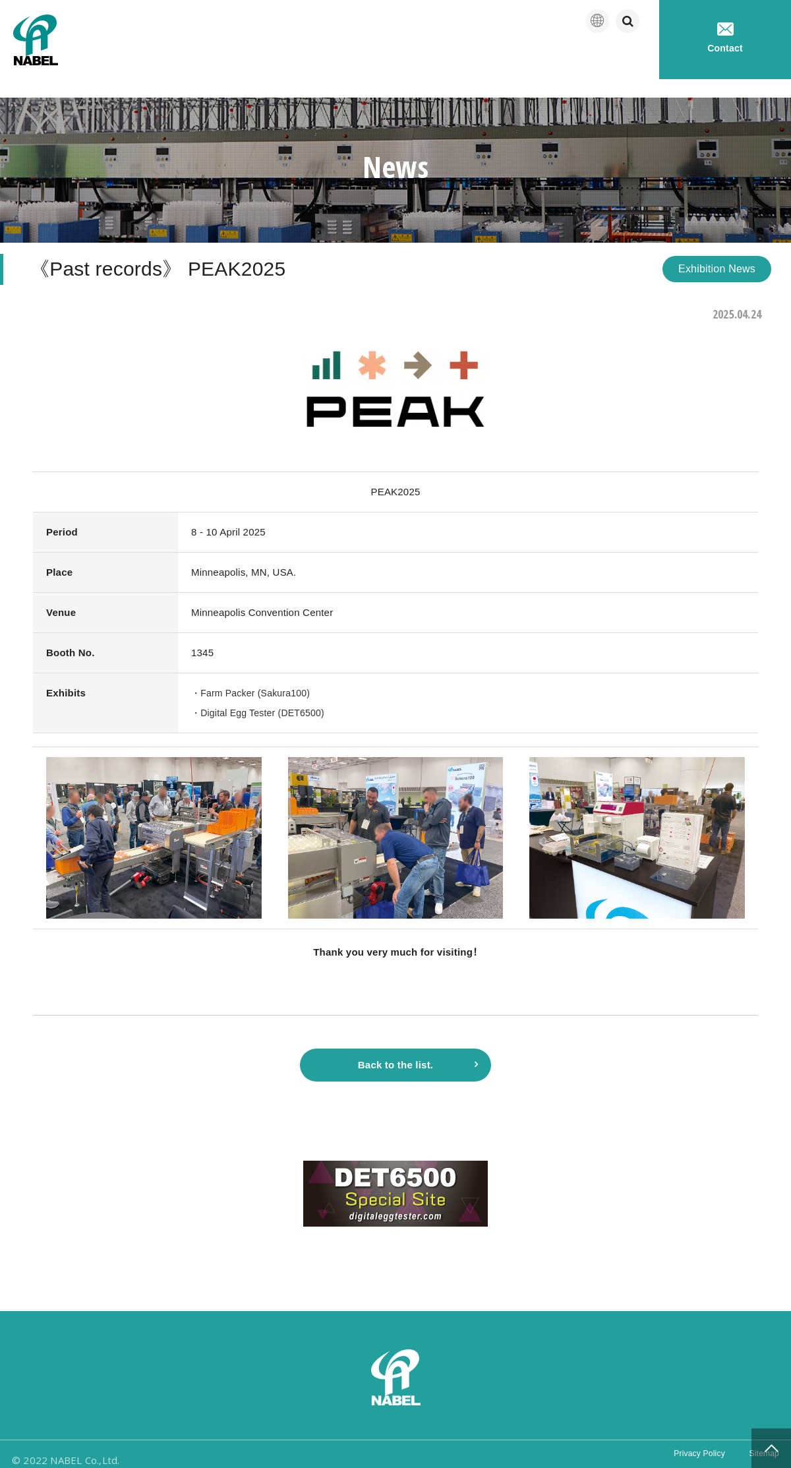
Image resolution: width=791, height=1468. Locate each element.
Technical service (600, 59)
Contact (725, 37)
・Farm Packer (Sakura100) (254, 674)
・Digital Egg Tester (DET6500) (262, 694)
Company (426, 59)
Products (504, 59)
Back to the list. (395, 1049)
